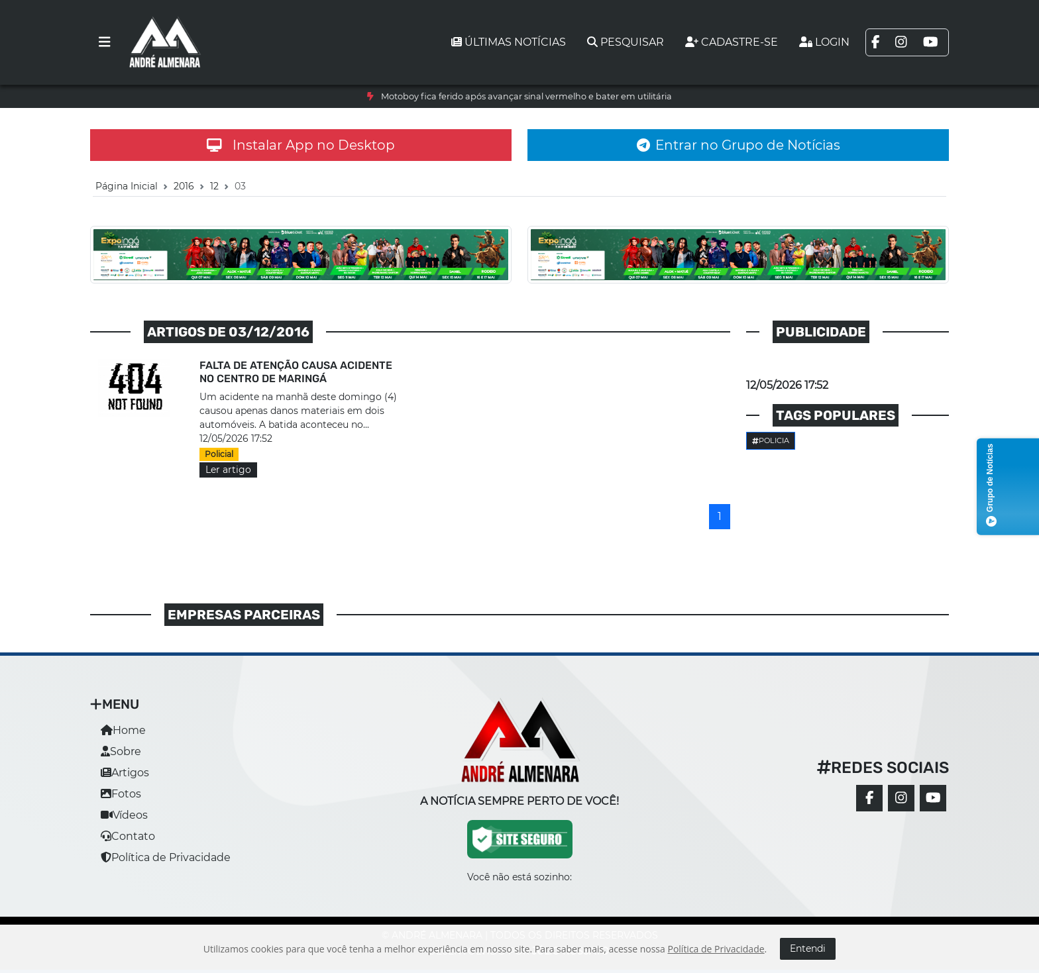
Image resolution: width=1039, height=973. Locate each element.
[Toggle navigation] (104, 42)
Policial (219, 454)
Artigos (125, 772)
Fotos (121, 794)
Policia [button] (770, 440)
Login (824, 42)
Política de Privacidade (166, 857)
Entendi (808, 948)
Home (123, 730)
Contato (128, 836)
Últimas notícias (508, 42)
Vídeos (124, 815)
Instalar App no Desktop (301, 145)
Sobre (121, 751)
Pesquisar (625, 42)
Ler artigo (228, 470)
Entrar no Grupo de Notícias (738, 145)
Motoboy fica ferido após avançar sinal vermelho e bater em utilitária (526, 96)
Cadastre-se (731, 42)
